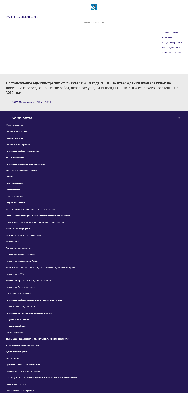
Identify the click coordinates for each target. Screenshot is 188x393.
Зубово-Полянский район (22, 16)
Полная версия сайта (171, 48)
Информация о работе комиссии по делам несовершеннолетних (34, 300)
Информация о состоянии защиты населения (25, 164)
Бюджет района (12, 358)
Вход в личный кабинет (172, 53)
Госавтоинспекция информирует (20, 391)
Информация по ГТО (15, 274)
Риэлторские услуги (14, 332)
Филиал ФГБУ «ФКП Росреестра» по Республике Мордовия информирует (37, 339)
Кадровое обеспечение (15, 157)
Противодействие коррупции (19, 248)
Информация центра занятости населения (24, 371)
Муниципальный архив (16, 326)
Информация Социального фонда (20, 287)
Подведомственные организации (20, 307)
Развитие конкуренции (16, 384)
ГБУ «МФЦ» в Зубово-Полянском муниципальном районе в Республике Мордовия (41, 378)
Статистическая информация (18, 294)
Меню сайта (167, 38)
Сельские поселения (170, 33)
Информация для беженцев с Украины (23, 261)
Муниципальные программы (18, 229)
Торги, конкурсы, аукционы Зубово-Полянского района (30, 209)
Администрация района (16, 132)
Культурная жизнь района (17, 352)
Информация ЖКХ (14, 242)
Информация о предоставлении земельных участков (29, 313)
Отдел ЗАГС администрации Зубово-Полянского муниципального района (38, 216)
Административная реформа (18, 144)
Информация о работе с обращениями (22, 151)
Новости (9, 177)
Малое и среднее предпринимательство (23, 345)
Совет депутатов (13, 190)
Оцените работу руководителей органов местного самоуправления (35, 222)
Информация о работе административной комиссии (28, 281)
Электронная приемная (172, 43)
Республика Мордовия (94, 23)
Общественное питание (16, 203)
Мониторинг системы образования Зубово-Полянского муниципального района (41, 268)
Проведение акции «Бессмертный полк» (23, 365)
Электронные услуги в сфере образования (24, 235)
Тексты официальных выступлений (21, 170)
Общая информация (14, 125)
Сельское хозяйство (14, 196)
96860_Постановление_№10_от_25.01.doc (32, 102)
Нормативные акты (14, 138)
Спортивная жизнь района (17, 319)
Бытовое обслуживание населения (21, 255)
